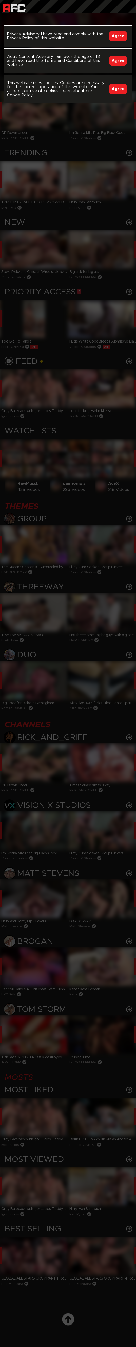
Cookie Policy (19, 95)
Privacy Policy (20, 38)
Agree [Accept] (118, 36)
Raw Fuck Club (14, 8)
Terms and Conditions (65, 61)
